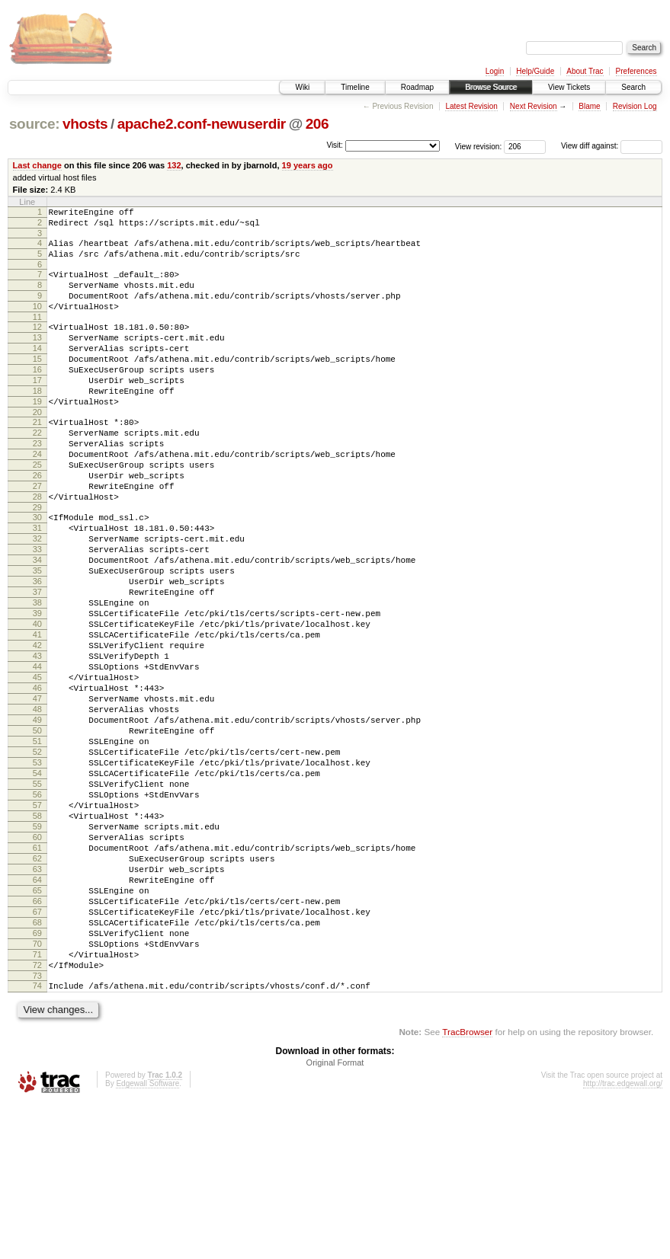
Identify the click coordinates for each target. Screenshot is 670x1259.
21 (37, 458)
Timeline (355, 87)
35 (37, 636)
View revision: (478, 146)
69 (37, 1077)
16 (37, 396)
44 (37, 753)
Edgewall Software (147, 1239)
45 (37, 766)
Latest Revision (471, 106)
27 (37, 536)
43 (37, 740)
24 (37, 497)
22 (37, 471)
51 (37, 843)
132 (174, 165)
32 (37, 597)
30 (37, 572)
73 (37, 1128)
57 (37, 921)
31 (37, 585)
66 (37, 1038)
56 (37, 908)
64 (37, 1012)
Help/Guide (535, 71)
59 (37, 947)
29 (37, 562)
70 (37, 1089)
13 (37, 358)
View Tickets (569, 87)
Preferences (636, 71)
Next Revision (533, 106)
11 (37, 335)
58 (37, 934)
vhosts (85, 124)
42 (37, 727)
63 (37, 999)
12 (37, 345)
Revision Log (635, 106)
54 (37, 882)
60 (37, 960)
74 (37, 1138)
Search (633, 87)
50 (37, 831)
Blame (589, 106)
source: (34, 124)
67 (37, 1051)
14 (37, 370)
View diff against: (611, 146)
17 (37, 409)
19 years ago (307, 165)
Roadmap (417, 87)
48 (37, 805)
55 (37, 895)
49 (37, 818)
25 (37, 510)
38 (37, 675)
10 (37, 322)
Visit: (334, 145)
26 (37, 523)
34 (37, 623)
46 (37, 779)
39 (37, 688)
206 (317, 124)
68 (37, 1064)
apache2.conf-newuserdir (201, 124)
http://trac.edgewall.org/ (622, 1239)
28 (37, 549)
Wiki (302, 87)
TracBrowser (467, 1187)
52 (37, 856)
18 (37, 422)
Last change (37, 165)
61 (37, 973)
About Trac (584, 71)
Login (495, 71)
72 (37, 1115)
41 (37, 714)
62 (37, 986)
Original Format (335, 1217)
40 (37, 701)
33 (37, 610)
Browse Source (491, 87)
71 (37, 1102)
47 (37, 792)
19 (37, 435)
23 (37, 484)
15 (37, 383)
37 (37, 662)
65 (37, 1025)
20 (37, 448)
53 (37, 869)
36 (37, 649)
